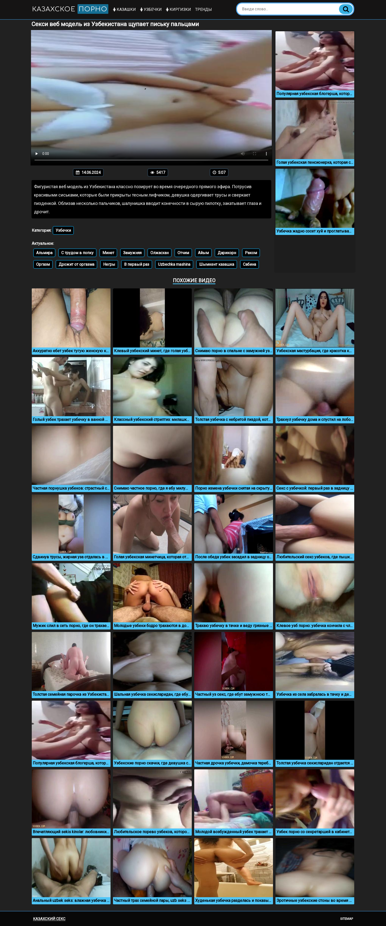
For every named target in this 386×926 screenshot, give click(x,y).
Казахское (70, 9)
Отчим (183, 252)
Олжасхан (159, 252)
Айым (203, 252)
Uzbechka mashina (174, 264)
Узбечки (151, 9)
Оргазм (43, 264)
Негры (109, 264)
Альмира (44, 252)
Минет (108, 252)
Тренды (203, 9)
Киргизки (178, 9)
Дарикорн (227, 252)
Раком (251, 252)
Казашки (124, 9)
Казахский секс (49, 919)
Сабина (249, 264)
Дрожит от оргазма (76, 264)
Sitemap (346, 919)
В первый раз (136, 264)
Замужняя (132, 252)
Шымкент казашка (216, 264)
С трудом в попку (77, 252)
